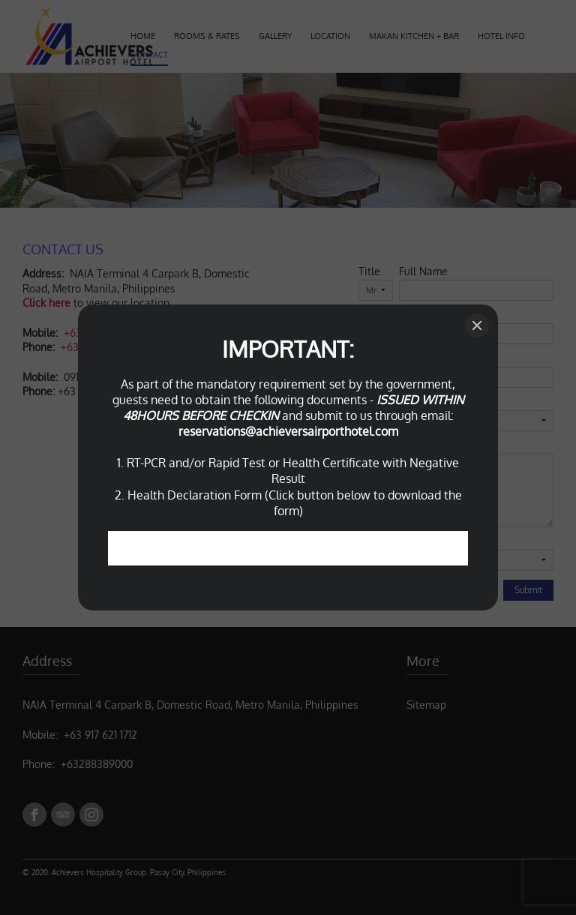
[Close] (477, 326)
